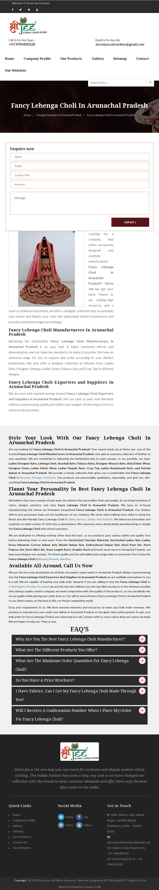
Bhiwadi (53, 559)
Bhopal (43, 559)
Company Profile (37, 59)
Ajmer (71, 519)
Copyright (20, 880)
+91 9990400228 (22, 44)
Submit (130, 222)
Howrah (25, 477)
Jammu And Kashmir (100, 519)
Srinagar (36, 477)
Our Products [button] (71, 59)
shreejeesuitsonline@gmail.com (120, 44)
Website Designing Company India (79, 886)
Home (9, 59)
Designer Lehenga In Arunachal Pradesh (59, 115)
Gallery (98, 59)
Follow (65, 817)
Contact (142, 59)
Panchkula (49, 477)
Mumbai (31, 586)
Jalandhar (65, 559)
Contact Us (20, 842)
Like (82, 817)
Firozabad (43, 586)
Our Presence (22, 836)
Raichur (81, 519)
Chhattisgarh (17, 586)
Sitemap (120, 59)
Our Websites (15, 70)
